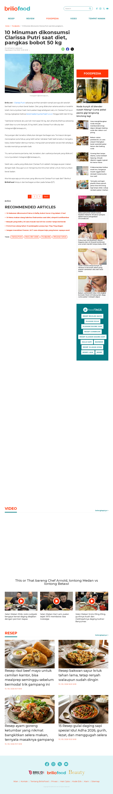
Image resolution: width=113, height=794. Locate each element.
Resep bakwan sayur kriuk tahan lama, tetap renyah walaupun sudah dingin (80, 675)
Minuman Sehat (59, 237)
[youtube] (107, 8)
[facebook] (97, 8)
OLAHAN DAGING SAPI (92, 326)
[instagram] (100, 8)
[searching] (90, 8)
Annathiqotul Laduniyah (13, 48)
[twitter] (104, 8)
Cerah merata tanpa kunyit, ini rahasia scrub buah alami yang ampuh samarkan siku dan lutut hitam (90, 268)
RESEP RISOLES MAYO (92, 316)
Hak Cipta (65, 781)
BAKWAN (99, 342)
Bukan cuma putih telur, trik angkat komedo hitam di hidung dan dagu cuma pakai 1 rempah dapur (92, 295)
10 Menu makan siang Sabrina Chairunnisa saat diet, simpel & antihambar (37, 217)
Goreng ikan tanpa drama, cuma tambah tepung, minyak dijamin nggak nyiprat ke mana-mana (99, 158)
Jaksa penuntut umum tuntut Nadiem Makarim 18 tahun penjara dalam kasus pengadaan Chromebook (91, 215)
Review (30, 18)
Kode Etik (77, 781)
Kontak (24, 781)
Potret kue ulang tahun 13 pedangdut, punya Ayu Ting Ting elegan (34, 226)
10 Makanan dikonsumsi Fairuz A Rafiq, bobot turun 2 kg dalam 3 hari (36, 213)
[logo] (17, 8)
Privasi (54, 781)
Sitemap (95, 781)
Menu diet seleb (31, 237)
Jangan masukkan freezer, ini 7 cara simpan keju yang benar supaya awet (38, 230)
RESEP (99, 352)
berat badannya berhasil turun (39, 114)
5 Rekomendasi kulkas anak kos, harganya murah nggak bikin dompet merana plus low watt (99, 171)
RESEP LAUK (88, 352)
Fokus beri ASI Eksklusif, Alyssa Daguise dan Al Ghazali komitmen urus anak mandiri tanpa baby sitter (92, 242)
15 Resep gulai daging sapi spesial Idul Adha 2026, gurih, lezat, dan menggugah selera (82, 730)
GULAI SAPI (87, 342)
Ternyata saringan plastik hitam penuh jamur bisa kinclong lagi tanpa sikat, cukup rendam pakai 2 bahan (99, 185)
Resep (11, 18)
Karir (86, 781)
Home (7, 26)
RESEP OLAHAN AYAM (92, 347)
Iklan (15, 781)
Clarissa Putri (19, 103)
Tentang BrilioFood (39, 781)
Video (73, 18)
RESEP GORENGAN (92, 332)
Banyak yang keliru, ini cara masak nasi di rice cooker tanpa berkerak (36, 222)
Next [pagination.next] (46, 196)
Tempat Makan (97, 18)
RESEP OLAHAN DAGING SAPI (92, 337)
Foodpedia (52, 18)
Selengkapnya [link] (101, 510)
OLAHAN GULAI (92, 321)
